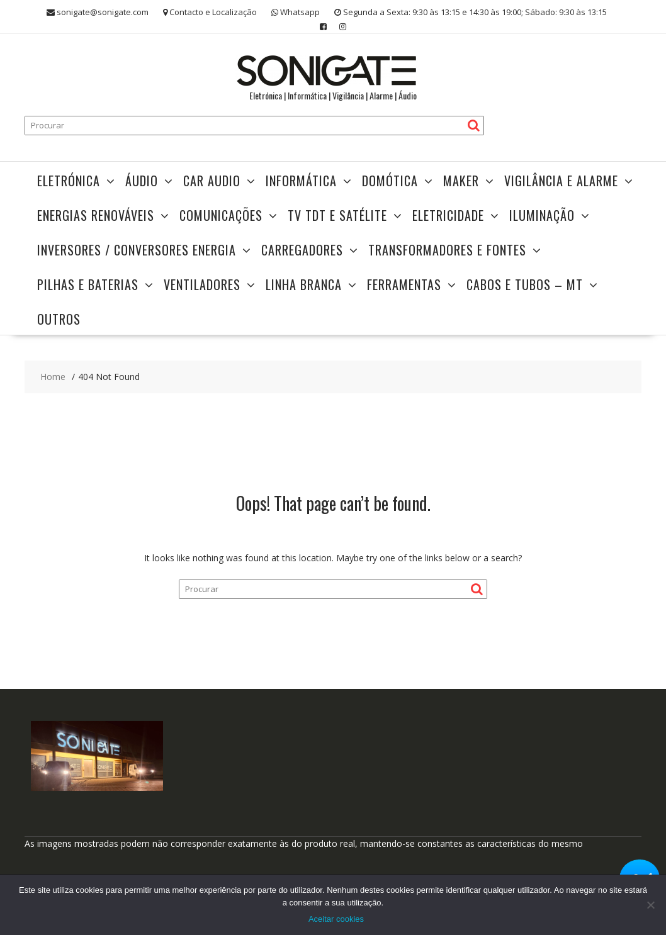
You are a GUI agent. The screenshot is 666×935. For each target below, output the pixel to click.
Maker (461, 180)
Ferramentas (404, 284)
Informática (301, 180)
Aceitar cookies (336, 919)
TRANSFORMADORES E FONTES (447, 249)
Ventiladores (202, 284)
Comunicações (220, 215)
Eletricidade (448, 215)
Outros (59, 319)
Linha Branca (304, 284)
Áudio (141, 180)
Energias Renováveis (95, 215)
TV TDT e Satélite (337, 215)
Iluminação (542, 215)
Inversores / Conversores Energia (136, 249)
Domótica (390, 180)
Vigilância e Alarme (561, 180)
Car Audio (211, 180)
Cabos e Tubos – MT (524, 284)
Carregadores (302, 249)
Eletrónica (68, 180)
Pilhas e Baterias (87, 284)
